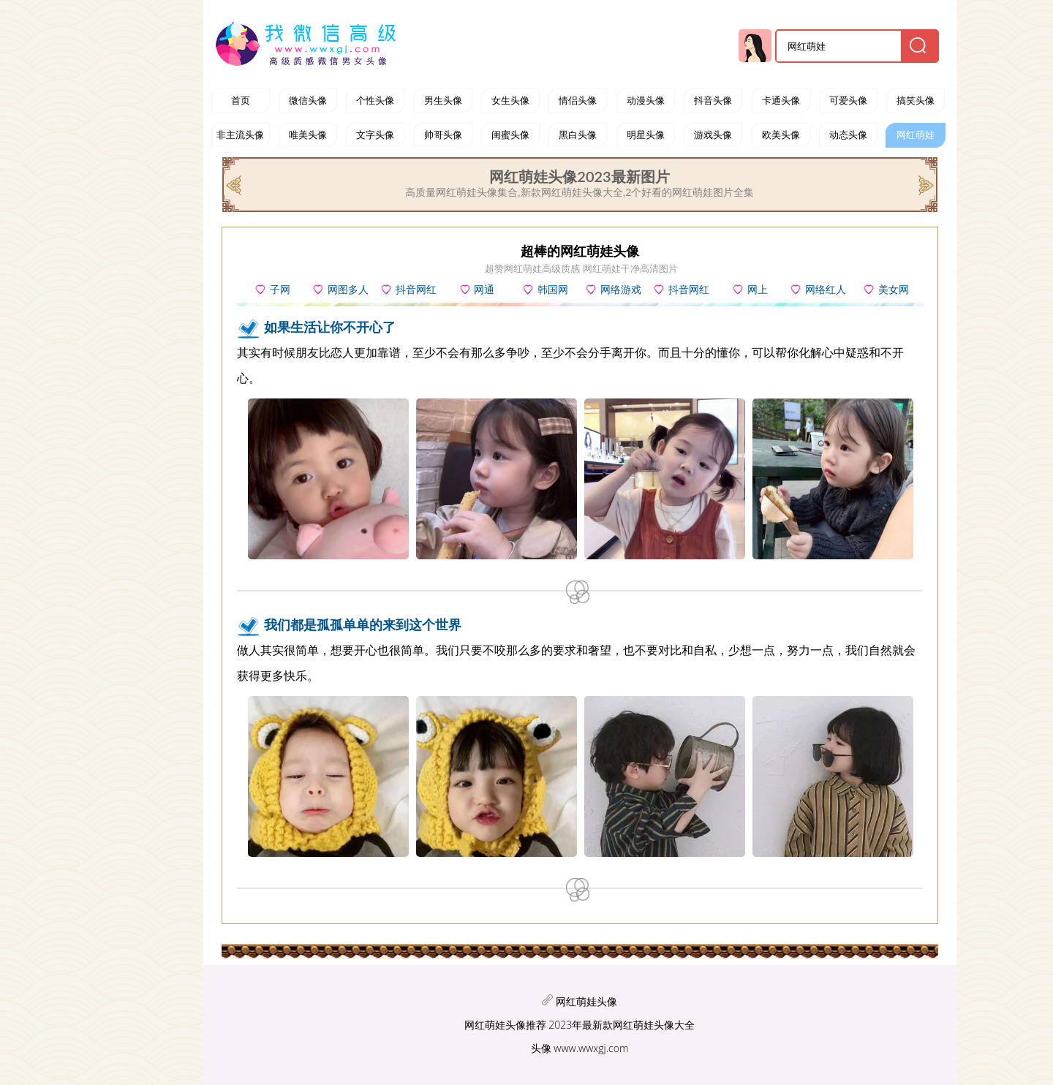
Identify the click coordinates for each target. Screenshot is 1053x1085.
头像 (541, 1048)
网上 (757, 289)
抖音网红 (688, 289)
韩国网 (552, 289)
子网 (280, 289)
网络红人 (825, 289)
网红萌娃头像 (586, 1001)
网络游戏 (620, 289)
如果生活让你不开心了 (330, 327)
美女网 (893, 289)
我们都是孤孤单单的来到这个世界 (362, 624)
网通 (484, 289)
